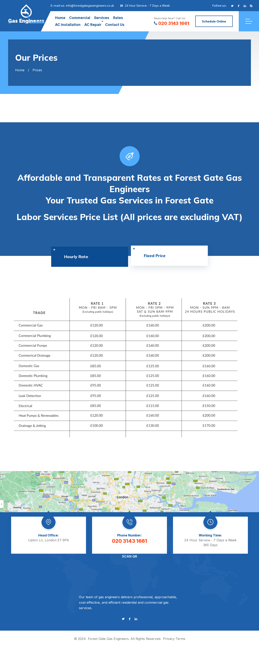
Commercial (79, 18)
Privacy (169, 639)
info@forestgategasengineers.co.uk (90, 5)
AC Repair (92, 25)
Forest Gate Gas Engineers (108, 639)
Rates (118, 18)
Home (60, 18)
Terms (180, 639)
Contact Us (114, 25)
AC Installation (68, 25)
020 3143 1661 (171, 23)
